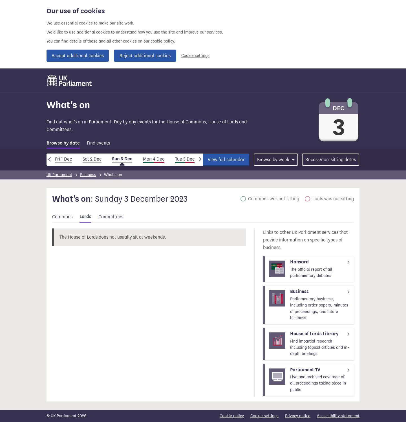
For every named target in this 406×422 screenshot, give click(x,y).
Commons (62, 216)
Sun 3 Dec (122, 159)
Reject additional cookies (145, 55)
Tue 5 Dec (185, 159)
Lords (85, 216)
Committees (110, 216)
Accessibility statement (338, 416)
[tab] (63, 144)
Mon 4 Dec (153, 159)
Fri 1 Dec (63, 159)
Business (88, 174)
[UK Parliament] (69, 80)
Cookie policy (232, 416)
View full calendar (226, 159)
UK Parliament (59, 174)
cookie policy (162, 41)
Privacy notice (297, 416)
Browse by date (63, 143)
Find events (98, 143)
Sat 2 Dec (92, 159)
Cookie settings (195, 55)
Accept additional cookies (78, 55)
